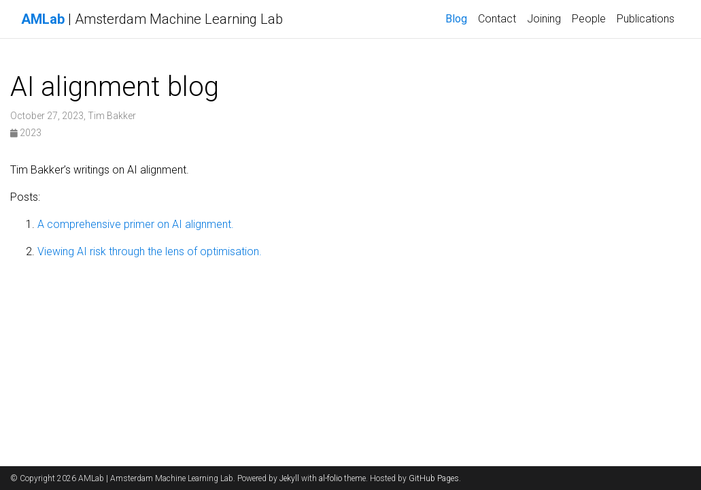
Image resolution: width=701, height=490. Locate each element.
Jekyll (289, 478)
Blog (456, 18)
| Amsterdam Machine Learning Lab (152, 19)
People (589, 18)
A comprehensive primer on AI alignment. (135, 224)
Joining (544, 18)
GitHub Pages (434, 478)
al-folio (330, 478)
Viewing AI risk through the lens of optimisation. (149, 251)
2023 (25, 132)
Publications (645, 18)
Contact (497, 18)
